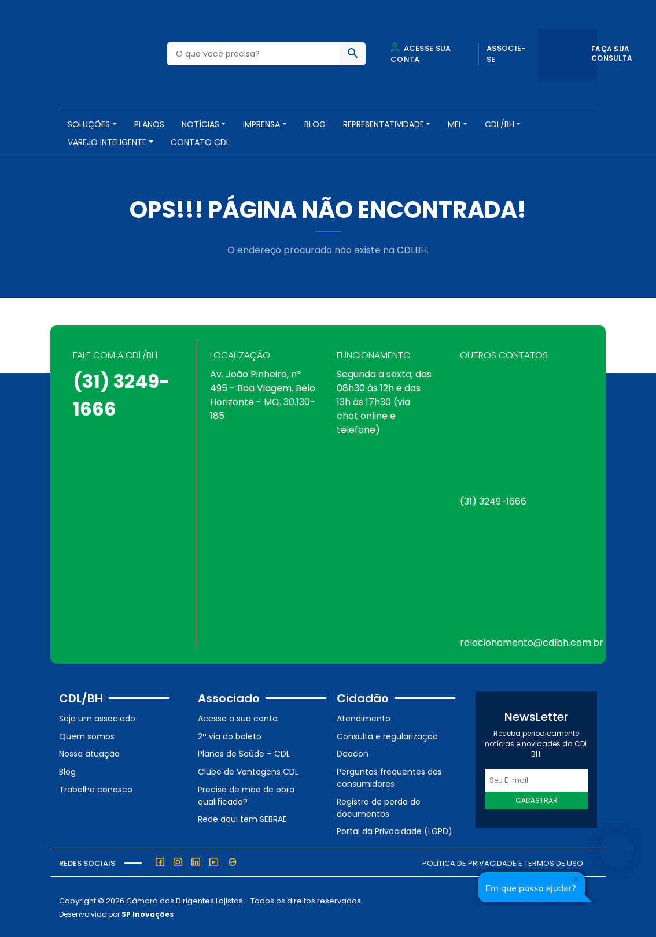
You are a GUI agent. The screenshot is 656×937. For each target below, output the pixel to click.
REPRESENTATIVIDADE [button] (383, 124)
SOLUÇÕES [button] (89, 124)
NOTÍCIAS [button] (200, 124)
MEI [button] (454, 124)
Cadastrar (536, 800)
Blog (315, 124)
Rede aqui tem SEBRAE (242, 818)
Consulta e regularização (387, 736)
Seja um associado (97, 718)
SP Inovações (147, 913)
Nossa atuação (89, 753)
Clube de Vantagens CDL (248, 771)
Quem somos (87, 736)
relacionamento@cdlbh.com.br (531, 642)
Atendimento (363, 718)
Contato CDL (200, 142)
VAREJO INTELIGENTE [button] (107, 142)
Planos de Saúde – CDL (244, 753)
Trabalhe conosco (95, 788)
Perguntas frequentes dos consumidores (389, 777)
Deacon (352, 753)
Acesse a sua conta (238, 718)
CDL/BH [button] (499, 124)
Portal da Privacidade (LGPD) (394, 830)
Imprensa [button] (261, 124)
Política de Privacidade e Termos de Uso (502, 862)
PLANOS (149, 124)
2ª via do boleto (229, 736)
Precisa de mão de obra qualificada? (246, 794)
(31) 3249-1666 (493, 501)
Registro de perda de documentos (379, 807)
